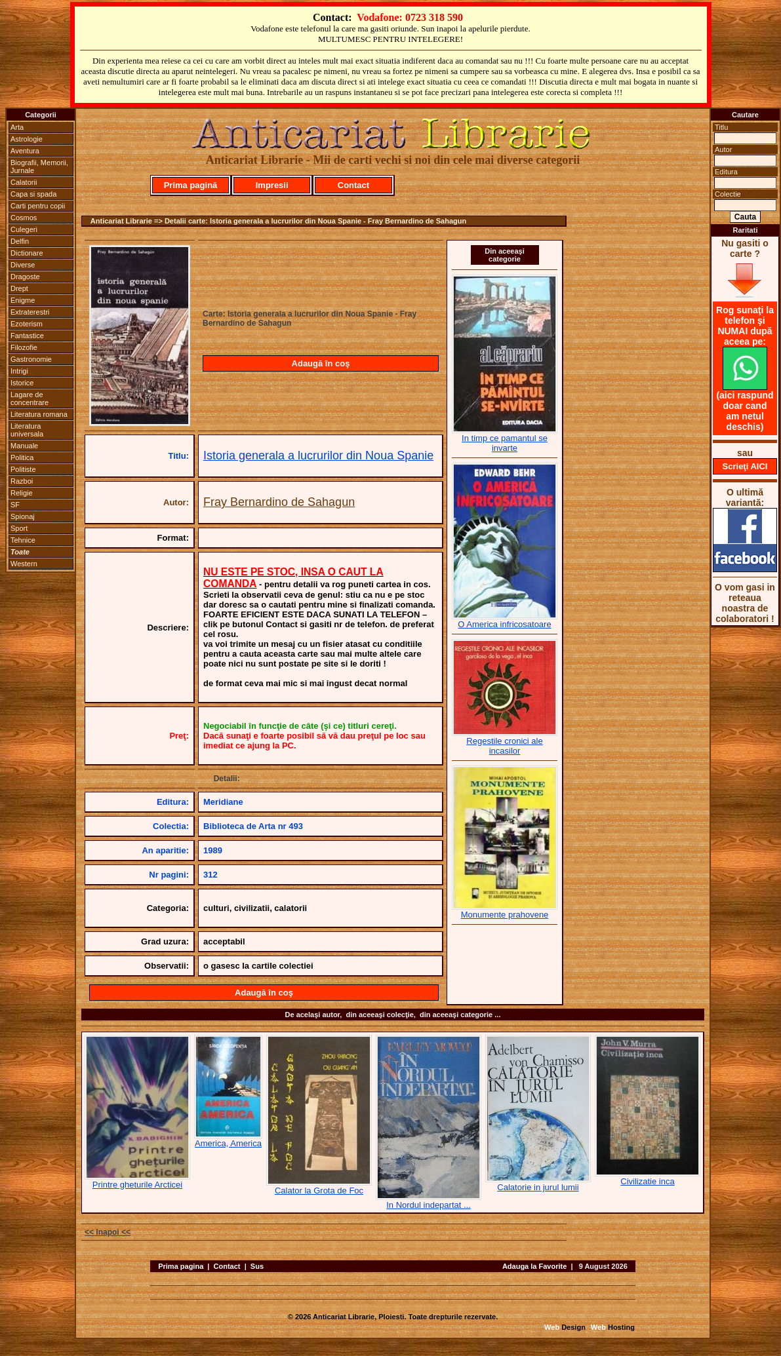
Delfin (19, 241)
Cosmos (23, 218)
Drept (19, 288)
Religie (21, 493)
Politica (21, 457)
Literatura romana (39, 414)
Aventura (24, 151)
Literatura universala (26, 430)
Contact (353, 185)
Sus (257, 1266)
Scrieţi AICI (745, 466)
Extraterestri (29, 312)
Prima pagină (191, 185)
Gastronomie (31, 359)
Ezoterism (26, 324)
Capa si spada (33, 194)
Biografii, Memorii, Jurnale (39, 166)
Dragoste (25, 277)
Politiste (23, 469)
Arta (17, 127)
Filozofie (23, 347)
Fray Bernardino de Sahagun (279, 502)
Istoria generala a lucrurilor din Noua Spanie (318, 455)
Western (23, 564)
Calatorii (23, 182)
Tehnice (22, 540)
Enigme (22, 300)
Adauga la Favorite (534, 1266)
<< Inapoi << (107, 1232)
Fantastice (27, 335)
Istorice (21, 383)
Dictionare (26, 253)
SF (15, 505)
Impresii (272, 185)
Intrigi (19, 371)
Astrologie (26, 139)
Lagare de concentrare (29, 398)
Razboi (21, 481)
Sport (19, 528)
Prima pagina (180, 1266)
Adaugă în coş (321, 363)
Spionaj (22, 516)
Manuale (24, 446)
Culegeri (23, 229)
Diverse (22, 265)
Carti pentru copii (37, 206)
